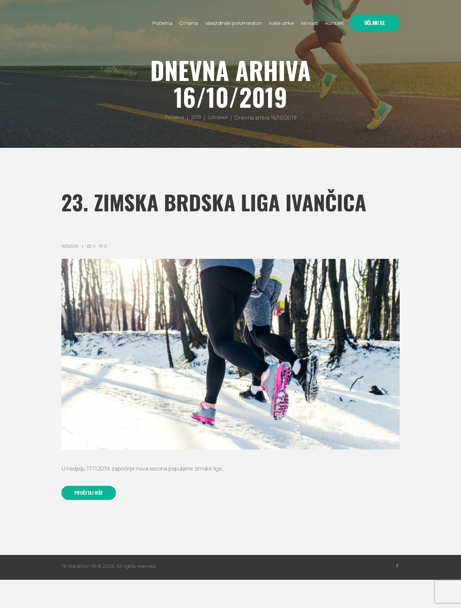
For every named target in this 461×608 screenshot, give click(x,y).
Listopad (219, 117)
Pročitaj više (90, 520)
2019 (196, 117)
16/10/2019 (70, 273)
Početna (172, 117)
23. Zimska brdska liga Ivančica (187, 213)
